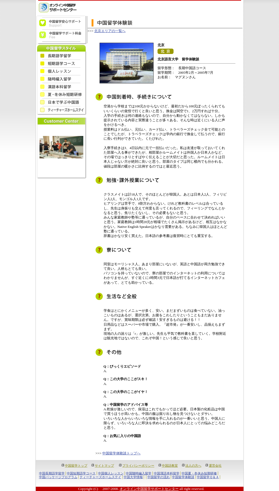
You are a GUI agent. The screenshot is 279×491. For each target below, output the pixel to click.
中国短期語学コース (81, 473)
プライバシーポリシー (138, 465)
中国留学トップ (76, 465)
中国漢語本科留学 (166, 473)
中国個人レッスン (111, 473)
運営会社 (215, 465)
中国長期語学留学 (52, 473)
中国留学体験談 (183, 477)
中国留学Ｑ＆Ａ (208, 477)
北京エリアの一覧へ (109, 31)
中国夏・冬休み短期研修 (199, 473)
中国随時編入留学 (138, 473)
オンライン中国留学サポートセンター (149, 489)
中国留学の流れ (158, 477)
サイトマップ (104, 465)
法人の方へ (193, 465)
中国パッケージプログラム (58, 477)
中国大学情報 (133, 477)
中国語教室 (170, 465)
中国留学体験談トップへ (121, 453)
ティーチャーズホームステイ (100, 477)
